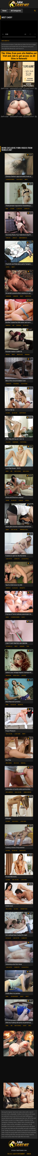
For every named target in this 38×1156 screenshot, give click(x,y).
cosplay (21, 500)
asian (7, 529)
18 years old (9, 646)
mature (8, 354)
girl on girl (14, 529)
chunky (12, 208)
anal (7, 704)
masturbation (5, 40)
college (8, 442)
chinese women (10, 179)
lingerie (23, 675)
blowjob (25, 325)
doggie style (25, 558)
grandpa (15, 296)
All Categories (16, 11)
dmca (29, 1154)
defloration (9, 792)
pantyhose (28, 296)
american (8, 675)
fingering (16, 383)
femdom (8, 237)
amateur (8, 325)
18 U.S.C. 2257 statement (16, 1154)
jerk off (14, 237)
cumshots (26, 208)
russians (27, 354)
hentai (7, 267)
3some (7, 500)
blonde (8, 412)
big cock (16, 763)
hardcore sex (27, 792)
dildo (23, 617)
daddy (21, 996)
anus (7, 471)
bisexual (18, 325)
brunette (22, 588)
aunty (24, 1025)
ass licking (26, 471)
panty (26, 179)
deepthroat (22, 412)
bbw (7, 208)
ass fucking (17, 471)
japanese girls (24, 529)
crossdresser (14, 996)
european (15, 442)
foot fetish (24, 383)
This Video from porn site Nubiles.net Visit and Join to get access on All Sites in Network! (19, 56)
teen (27, 646)
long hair (17, 733)
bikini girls (16, 675)
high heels (19, 179)
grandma (8, 296)
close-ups (19, 208)
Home (5, 11)
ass (13, 325)
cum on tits (9, 558)
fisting (27, 500)
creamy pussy (23, 908)
